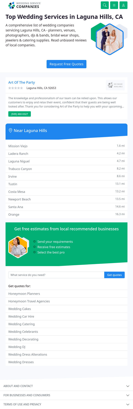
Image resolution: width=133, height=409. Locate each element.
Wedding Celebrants (23, 332)
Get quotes (114, 275)
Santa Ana (66, 207)
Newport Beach (66, 199)
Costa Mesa (66, 191)
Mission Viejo (66, 146)
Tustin (66, 184)
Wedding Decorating (23, 339)
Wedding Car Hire (21, 316)
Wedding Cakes (19, 309)
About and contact (18, 386)
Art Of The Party (21, 82)
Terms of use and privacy (22, 404)
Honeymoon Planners (24, 294)
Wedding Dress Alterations (27, 354)
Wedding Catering (21, 324)
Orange (66, 214)
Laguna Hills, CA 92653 (41, 88)
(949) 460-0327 (19, 114)
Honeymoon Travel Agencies (29, 301)
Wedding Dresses (21, 362)
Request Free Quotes (66, 64)
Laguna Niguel (66, 161)
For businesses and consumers (26, 395)
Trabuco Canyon (66, 169)
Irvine (66, 176)
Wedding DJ (16, 347)
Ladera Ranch (66, 153)
